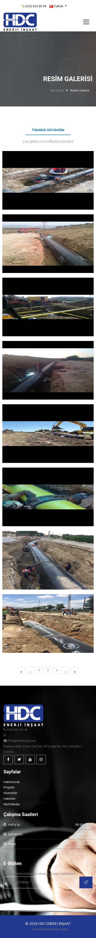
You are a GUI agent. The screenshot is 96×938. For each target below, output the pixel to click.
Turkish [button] (56, 6)
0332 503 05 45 (35, 6)
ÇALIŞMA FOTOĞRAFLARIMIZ (48, 142)
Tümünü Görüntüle (48, 130)
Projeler (9, 787)
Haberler (9, 798)
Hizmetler (10, 793)
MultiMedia (12, 804)
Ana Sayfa (57, 90)
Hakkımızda (12, 782)
